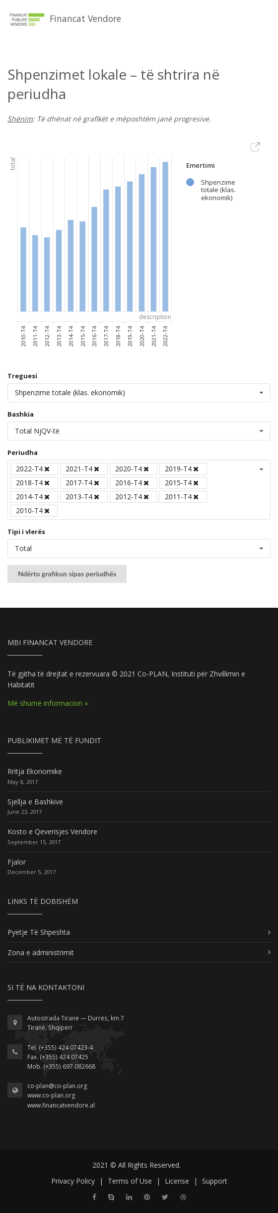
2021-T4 (83, 468)
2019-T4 (182, 468)
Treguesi (22, 375)
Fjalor (16, 862)
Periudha (22, 452)
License (177, 1181)
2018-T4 (33, 482)
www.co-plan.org (51, 1095)
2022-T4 (33, 468)
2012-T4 (132, 496)
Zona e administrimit (40, 952)
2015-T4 (182, 482)
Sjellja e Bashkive (35, 801)
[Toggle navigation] (266, 14)
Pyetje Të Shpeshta (38, 932)
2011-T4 (182, 496)
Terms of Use (130, 1181)
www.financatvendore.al (61, 1105)
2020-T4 (132, 468)
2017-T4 (83, 482)
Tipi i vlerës (26, 531)
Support (214, 1181)
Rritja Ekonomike (34, 771)
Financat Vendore (64, 19)
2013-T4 (83, 496)
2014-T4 (33, 496)
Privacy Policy (73, 1181)
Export (256, 147)
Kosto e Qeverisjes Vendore (52, 831)
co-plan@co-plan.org (57, 1086)
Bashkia (20, 414)
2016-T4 (132, 482)
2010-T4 (33, 510)
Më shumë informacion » (47, 703)
